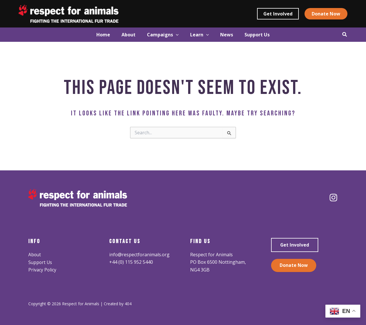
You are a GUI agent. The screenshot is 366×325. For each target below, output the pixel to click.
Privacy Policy (42, 270)
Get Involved (294, 245)
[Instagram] (333, 197)
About (34, 254)
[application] (173, 34)
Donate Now (294, 266)
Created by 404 (118, 303)
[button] (278, 13)
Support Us (40, 262)
